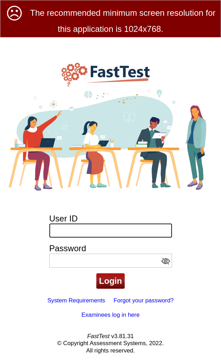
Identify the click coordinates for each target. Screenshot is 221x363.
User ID (63, 218)
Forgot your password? (143, 300)
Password (67, 248)
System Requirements (76, 300)
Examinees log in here (110, 314)
